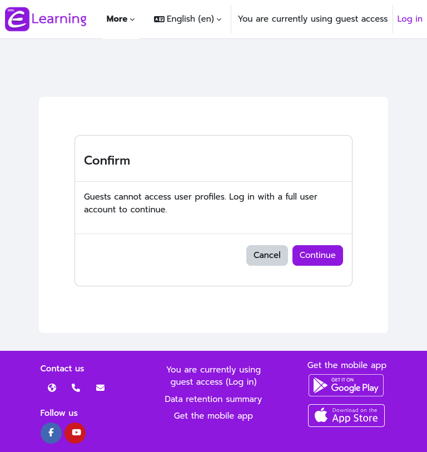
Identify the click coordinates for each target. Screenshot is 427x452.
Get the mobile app (214, 416)
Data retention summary (213, 399)
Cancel (267, 255)
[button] (187, 19)
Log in (410, 19)
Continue (318, 255)
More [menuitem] (117, 19)
